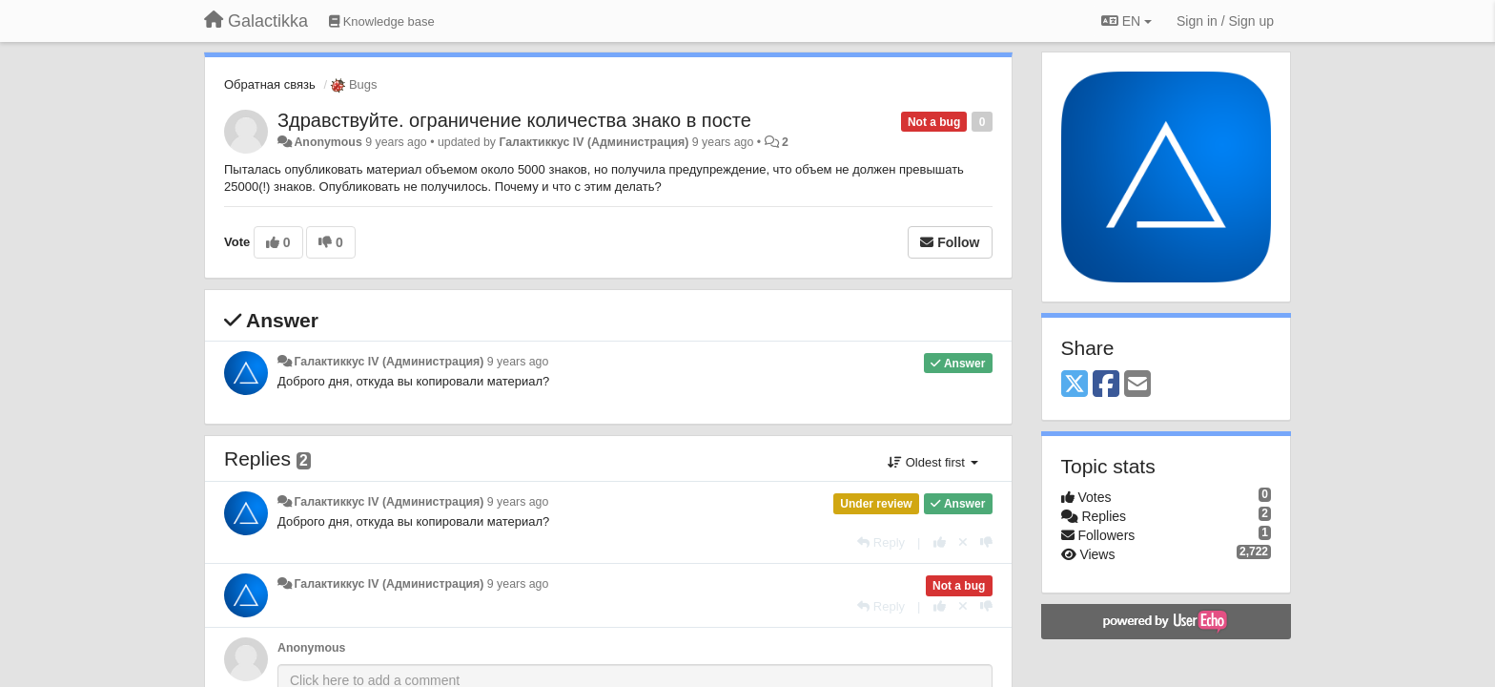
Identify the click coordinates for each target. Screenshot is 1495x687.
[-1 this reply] (986, 542)
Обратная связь (270, 84)
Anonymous (327, 142)
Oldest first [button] (932, 462)
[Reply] (881, 542)
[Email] (1137, 385)
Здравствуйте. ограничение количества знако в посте (514, 120)
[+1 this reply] (939, 542)
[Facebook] (1106, 385)
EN (1126, 21)
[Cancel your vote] (963, 542)
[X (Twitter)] (1074, 385)
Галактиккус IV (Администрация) (593, 142)
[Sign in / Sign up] (1225, 21)
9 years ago (518, 361)
